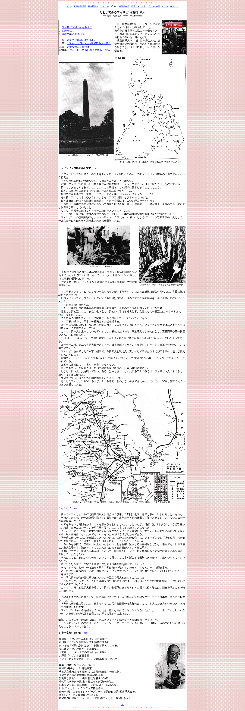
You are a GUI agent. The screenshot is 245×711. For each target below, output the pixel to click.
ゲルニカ (174, 6)
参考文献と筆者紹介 (73, 34)
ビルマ (165, 6)
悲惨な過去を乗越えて (79, 46)
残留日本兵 (124, 6)
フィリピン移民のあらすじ (77, 27)
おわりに (67, 30)
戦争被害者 (93, 6)
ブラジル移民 (154, 6)
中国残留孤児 (80, 6)
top (95, 168)
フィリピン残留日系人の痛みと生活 (89, 50)
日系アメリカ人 (138, 6)
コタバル (104, 6)
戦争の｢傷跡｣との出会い (81, 40)
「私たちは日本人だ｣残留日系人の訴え (89, 43)
